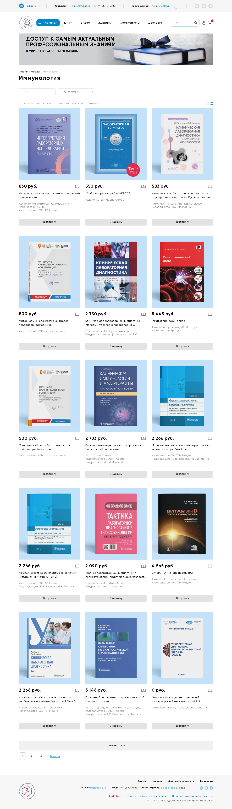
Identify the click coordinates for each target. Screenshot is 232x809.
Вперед (55, 756)
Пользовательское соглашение (146, 796)
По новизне (92, 103)
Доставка (155, 23)
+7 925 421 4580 (106, 6)
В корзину (49, 222)
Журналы (104, 23)
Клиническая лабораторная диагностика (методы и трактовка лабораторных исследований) (112, 325)
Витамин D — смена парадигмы (172, 573)
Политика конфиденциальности (192, 796)
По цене (58, 103)
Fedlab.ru (115, 796)
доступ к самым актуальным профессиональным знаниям (71, 42)
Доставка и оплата (181, 781)
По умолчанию (43, 103)
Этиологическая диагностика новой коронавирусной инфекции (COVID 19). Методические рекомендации (176, 701)
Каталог (51, 23)
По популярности (74, 103)
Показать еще (116, 745)
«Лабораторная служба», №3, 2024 (108, 193)
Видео (85, 23)
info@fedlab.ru (82, 6)
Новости (157, 781)
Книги (68, 23)
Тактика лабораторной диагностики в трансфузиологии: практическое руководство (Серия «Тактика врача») (115, 577)
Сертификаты (130, 23)
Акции (142, 781)
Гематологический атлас (168, 321)
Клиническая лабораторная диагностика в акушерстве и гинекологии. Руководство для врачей (181, 197)
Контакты (206, 781)
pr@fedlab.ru (163, 6)
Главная (23, 72)
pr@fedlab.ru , (173, 788)
